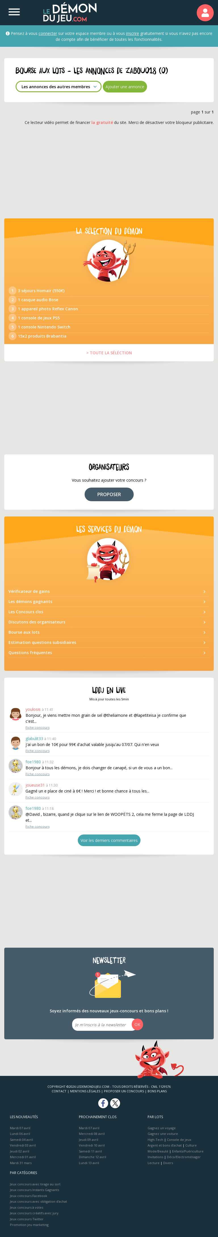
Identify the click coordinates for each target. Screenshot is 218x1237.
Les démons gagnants (30, 601)
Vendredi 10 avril (92, 1145)
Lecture (154, 1163)
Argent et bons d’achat (165, 1145)
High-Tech (155, 1139)
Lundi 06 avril (20, 1133)
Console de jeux (179, 1139)
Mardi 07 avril (20, 1128)
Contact (59, 1091)
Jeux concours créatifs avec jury (34, 1213)
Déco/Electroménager (184, 1157)
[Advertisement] (109, 172)
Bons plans (157, 1091)
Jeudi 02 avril (19, 1151)
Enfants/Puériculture (188, 1151)
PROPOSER (109, 494)
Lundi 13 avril (89, 1163)
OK (137, 1024)
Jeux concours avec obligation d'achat (38, 1201)
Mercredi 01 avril (23, 1157)
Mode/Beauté (158, 1151)
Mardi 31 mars (21, 1163)
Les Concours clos (26, 611)
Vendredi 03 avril (23, 1145)
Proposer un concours (124, 1091)
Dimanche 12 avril (92, 1157)
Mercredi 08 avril (92, 1133)
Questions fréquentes (30, 652)
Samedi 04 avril (21, 1139)
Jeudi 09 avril (88, 1139)
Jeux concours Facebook (28, 1196)
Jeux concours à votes (26, 1207)
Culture (191, 1145)
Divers (168, 1163)
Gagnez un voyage (162, 1128)
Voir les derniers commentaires (109, 840)
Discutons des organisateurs (37, 622)
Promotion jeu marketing (29, 1225)
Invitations (155, 1157)
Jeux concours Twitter (26, 1219)
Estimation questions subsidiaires (42, 642)
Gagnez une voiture (163, 1133)
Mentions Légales (85, 1091)
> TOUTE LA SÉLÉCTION (109, 352)
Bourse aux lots (24, 632)
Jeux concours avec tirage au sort (35, 1184)
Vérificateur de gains (29, 591)
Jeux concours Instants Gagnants (34, 1190)
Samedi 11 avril (90, 1151)
